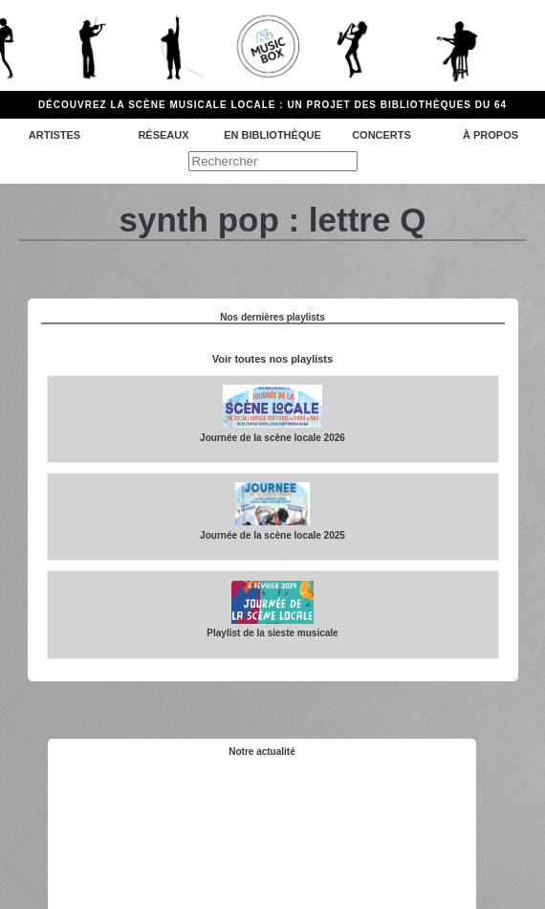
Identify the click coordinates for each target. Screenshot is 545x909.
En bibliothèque (272, 135)
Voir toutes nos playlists (272, 359)
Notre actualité (261, 751)
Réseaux (163, 135)
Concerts (381, 135)
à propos (490, 135)
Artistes (54, 135)
